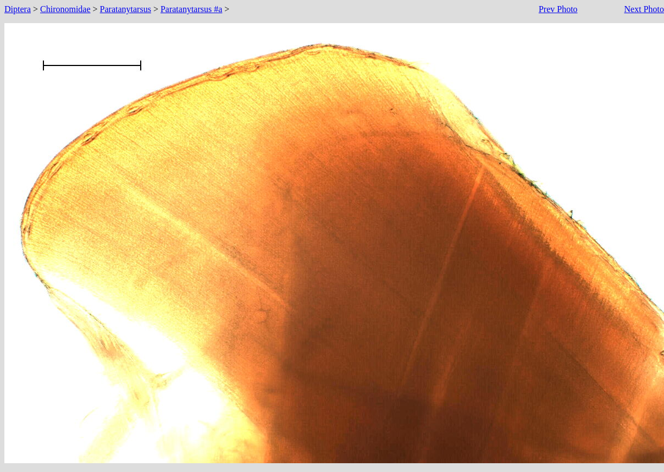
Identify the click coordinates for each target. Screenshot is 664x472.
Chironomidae (65, 9)
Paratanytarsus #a (191, 9)
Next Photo (644, 9)
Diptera (17, 9)
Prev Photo (558, 9)
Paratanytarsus (125, 9)
